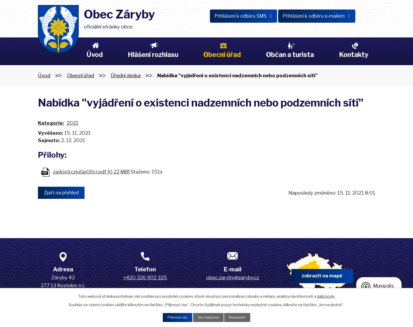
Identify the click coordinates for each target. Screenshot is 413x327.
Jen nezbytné (208, 317)
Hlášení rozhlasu (153, 55)
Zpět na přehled (63, 193)
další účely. (326, 295)
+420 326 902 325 (145, 278)
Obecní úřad (222, 55)
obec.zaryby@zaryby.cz (232, 278)
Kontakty (353, 55)
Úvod (94, 55)
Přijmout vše (175, 317)
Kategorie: (51, 123)
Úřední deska (126, 76)
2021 (72, 123)
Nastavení (240, 317)
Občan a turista (290, 55)
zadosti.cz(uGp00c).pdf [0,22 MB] (91, 172)
